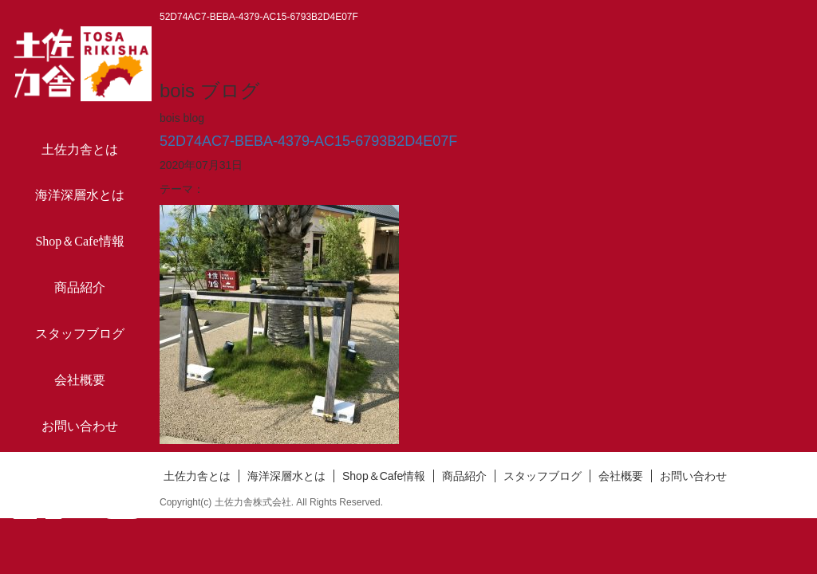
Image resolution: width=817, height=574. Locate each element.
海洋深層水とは (79, 195)
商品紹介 (79, 287)
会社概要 (79, 380)
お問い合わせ (79, 426)
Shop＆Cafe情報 (79, 241)
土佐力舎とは (79, 149)
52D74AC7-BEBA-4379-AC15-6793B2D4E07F (308, 141)
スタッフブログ (79, 333)
